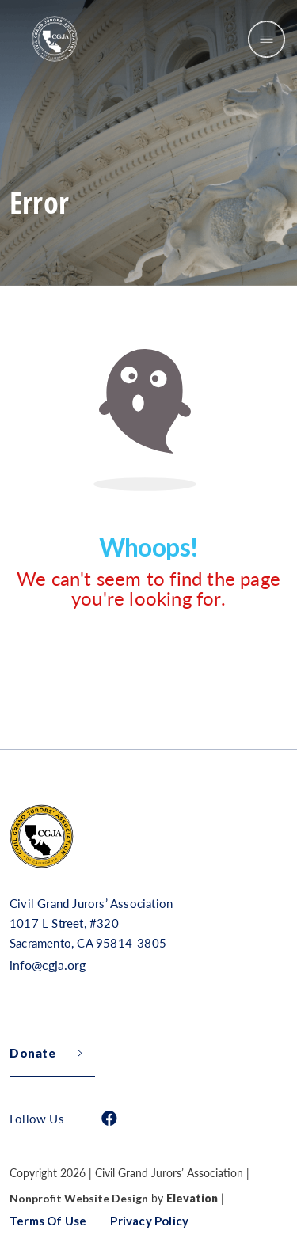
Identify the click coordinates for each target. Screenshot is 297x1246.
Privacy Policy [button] (149, 1221)
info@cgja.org (48, 964)
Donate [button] (32, 1053)
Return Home (129, 662)
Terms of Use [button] (48, 1221)
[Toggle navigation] (266, 39)
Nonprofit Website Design (79, 1198)
